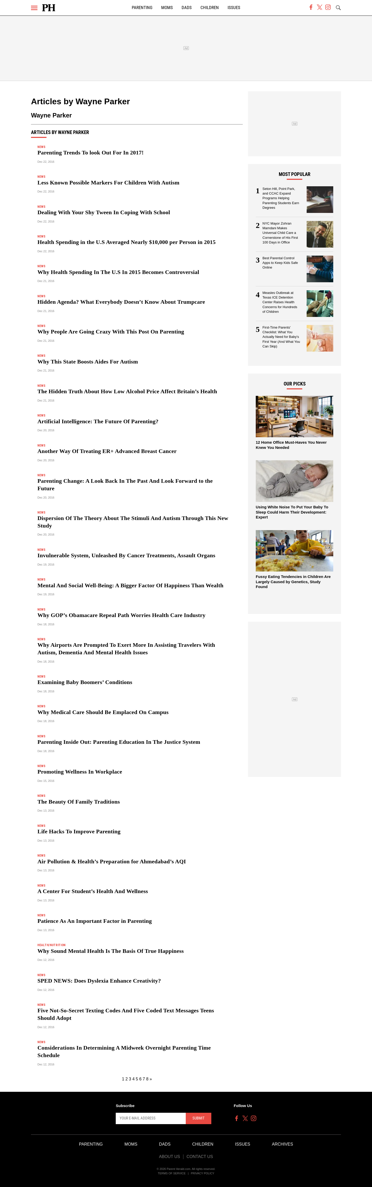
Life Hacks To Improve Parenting (78, 831)
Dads (187, 7)
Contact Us (200, 1156)
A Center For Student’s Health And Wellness (92, 891)
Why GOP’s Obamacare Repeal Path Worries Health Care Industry (121, 615)
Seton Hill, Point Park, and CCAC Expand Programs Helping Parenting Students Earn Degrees (280, 198)
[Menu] (34, 8)
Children (209, 7)
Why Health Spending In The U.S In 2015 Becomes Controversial (118, 272)
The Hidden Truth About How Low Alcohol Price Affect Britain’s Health (127, 391)
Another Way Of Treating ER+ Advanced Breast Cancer (107, 451)
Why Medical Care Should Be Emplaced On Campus (103, 712)
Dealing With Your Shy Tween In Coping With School (103, 212)
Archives (282, 1144)
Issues (234, 7)
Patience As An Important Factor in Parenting (94, 921)
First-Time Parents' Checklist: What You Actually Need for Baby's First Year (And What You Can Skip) (281, 336)
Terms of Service (172, 1173)
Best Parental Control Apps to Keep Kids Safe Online (280, 263)
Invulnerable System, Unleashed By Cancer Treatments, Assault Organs (126, 555)
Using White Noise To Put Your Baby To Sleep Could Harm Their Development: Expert (292, 512)
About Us (169, 1156)
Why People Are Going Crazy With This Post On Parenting (110, 331)
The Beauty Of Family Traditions (78, 801)
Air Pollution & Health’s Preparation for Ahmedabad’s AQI (111, 861)
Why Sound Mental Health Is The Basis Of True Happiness (110, 951)
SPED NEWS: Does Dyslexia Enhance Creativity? (99, 980)
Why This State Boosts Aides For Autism (87, 361)
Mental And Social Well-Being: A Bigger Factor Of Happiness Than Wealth (130, 585)
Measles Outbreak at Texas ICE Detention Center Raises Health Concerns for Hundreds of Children (279, 302)
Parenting (142, 7)
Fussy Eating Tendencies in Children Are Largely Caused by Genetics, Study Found (293, 581)
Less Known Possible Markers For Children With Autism (108, 182)
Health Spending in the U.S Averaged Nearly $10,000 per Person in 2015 (126, 242)
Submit (198, 1118)
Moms (167, 7)
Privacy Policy (202, 1173)
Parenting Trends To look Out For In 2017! (90, 152)
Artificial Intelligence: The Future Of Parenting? (97, 421)
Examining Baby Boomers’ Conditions (84, 682)
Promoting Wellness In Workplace (79, 771)
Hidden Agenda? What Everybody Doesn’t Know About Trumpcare (121, 302)
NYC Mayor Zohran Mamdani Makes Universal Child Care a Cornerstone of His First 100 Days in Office (280, 232)
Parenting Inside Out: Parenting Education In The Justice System (118, 742)
